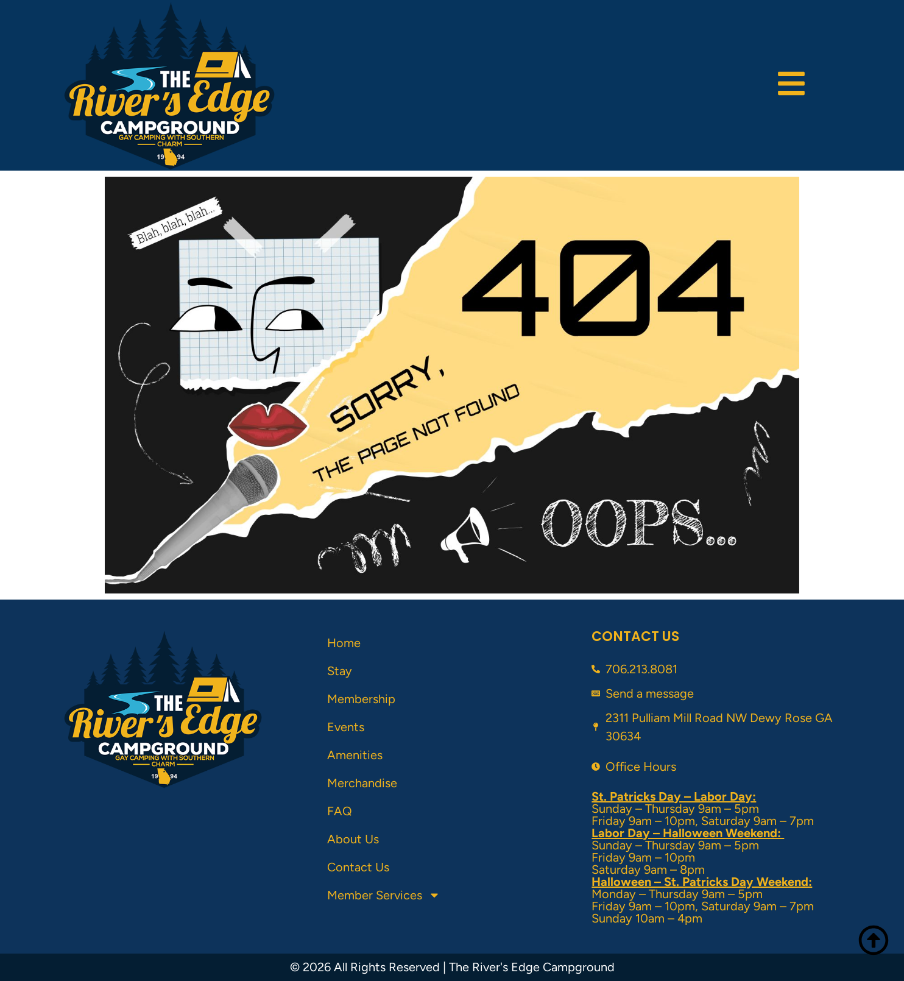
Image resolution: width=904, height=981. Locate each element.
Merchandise (362, 783)
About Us (353, 839)
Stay (339, 671)
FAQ (339, 811)
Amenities (355, 755)
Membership (361, 699)
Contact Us (358, 867)
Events (345, 727)
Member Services (383, 895)
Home (344, 643)
